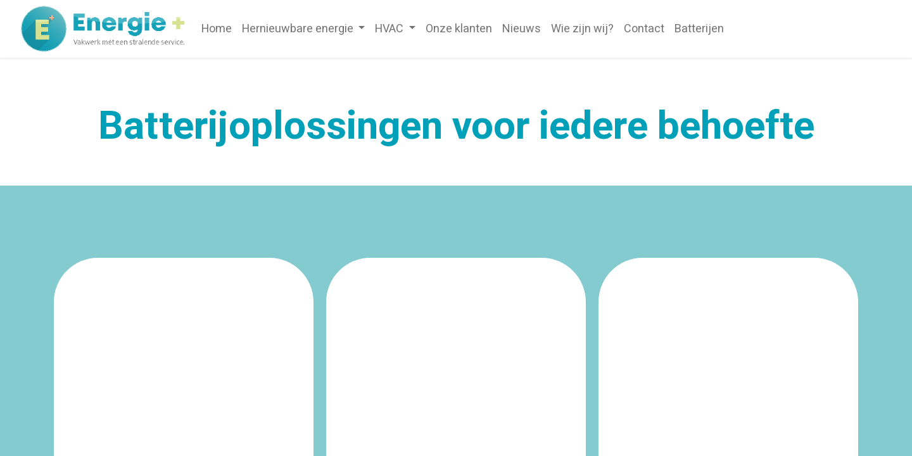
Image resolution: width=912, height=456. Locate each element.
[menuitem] (216, 28)
